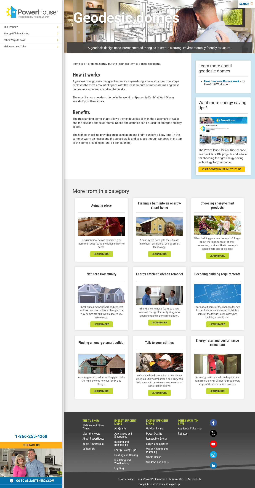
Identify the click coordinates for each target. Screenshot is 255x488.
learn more (101, 254)
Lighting (119, 468)
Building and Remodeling (121, 443)
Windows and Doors (157, 462)
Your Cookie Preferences (151, 479)
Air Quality (120, 428)
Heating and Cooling (126, 455)
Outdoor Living (154, 428)
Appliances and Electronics (123, 435)
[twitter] (213, 433)
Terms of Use (176, 479)
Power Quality (154, 433)
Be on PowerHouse (93, 443)
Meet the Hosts (91, 433)
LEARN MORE (101, 324)
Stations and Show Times (93, 427)
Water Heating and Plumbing (157, 450)
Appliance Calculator (190, 428)
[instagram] (213, 454)
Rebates (182, 433)
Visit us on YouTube (31, 46)
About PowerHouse (93, 438)
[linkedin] (213, 465)
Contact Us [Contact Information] (31, 445)
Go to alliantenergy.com (32, 480)
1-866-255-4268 (31, 436)
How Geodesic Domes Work (222, 81)
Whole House (153, 457)
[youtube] (213, 444)
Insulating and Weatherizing (122, 461)
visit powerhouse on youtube (221, 169)
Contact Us (89, 448)
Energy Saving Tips (125, 450)
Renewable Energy (156, 438)
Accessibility (194, 479)
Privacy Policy (125, 479)
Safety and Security (157, 443)
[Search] (246, 4)
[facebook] (213, 422)
